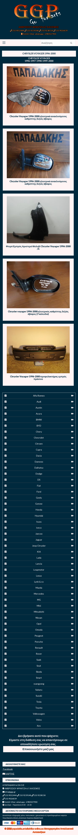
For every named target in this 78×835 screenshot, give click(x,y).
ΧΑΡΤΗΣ (8, 773)
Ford (38, 491)
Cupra (39, 449)
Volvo (39, 719)
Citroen (39, 443)
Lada (38, 557)
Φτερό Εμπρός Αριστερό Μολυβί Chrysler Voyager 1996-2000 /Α (38, 247)
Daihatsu (38, 467)
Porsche (39, 641)
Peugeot (39, 635)
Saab (38, 659)
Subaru (38, 689)
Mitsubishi (39, 611)
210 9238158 (46, 30)
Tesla (38, 701)
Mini (39, 605)
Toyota (38, 707)
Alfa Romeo (39, 395)
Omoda (38, 629)
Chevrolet (39, 437)
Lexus (39, 575)
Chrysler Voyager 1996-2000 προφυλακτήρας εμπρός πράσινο (38, 377)
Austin (39, 407)
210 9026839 (60, 30)
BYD (38, 425)
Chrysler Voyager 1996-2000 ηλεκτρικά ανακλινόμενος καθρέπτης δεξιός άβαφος (38, 117)
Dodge (38, 473)
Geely (39, 497)
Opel (38, 623)
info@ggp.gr (9, 792)
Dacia (39, 455)
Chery (39, 431)
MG (39, 599)
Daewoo (39, 461)
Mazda (38, 587)
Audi (39, 401)
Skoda (39, 671)
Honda (38, 509)
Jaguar (38, 539)
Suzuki (39, 695)
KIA (39, 551)
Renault (39, 647)
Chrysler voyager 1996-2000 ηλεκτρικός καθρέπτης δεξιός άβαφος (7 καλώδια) (38, 312)
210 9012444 (17, 30)
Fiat (39, 485)
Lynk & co (39, 581)
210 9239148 (31, 30)
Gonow (38, 503)
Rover (39, 653)
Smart (39, 677)
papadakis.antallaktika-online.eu (28, 828)
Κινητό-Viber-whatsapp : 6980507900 (38, 34)
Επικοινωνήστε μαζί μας (38, 749)
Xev (39, 725)
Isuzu (39, 521)
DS (38, 479)
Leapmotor (38, 569)
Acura (39, 413)
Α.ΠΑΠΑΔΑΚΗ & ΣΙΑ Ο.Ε (13, 785)
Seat (39, 665)
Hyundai (39, 515)
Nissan (38, 617)
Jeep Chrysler (39, 545)
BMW (39, 419)
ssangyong (39, 683)
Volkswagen (39, 713)
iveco (39, 527)
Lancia (39, 563)
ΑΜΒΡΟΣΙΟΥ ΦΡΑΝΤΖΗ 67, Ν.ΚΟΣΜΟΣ (39, 27)
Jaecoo (38, 533)
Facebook (8, 769)
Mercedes (39, 593)
